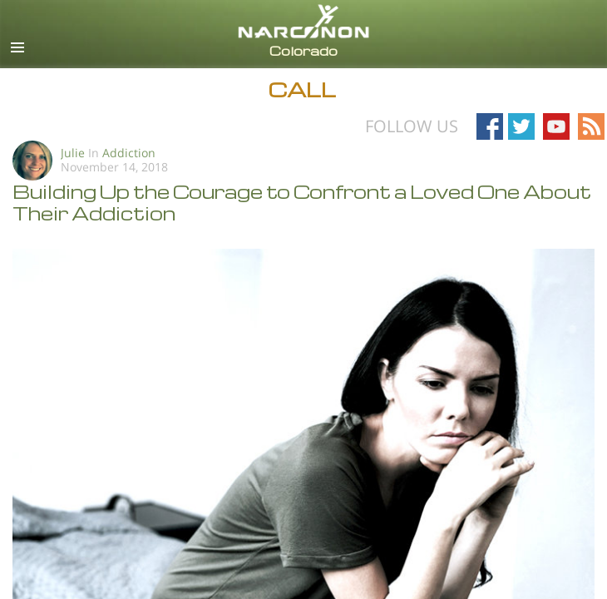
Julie (73, 153)
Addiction (128, 153)
